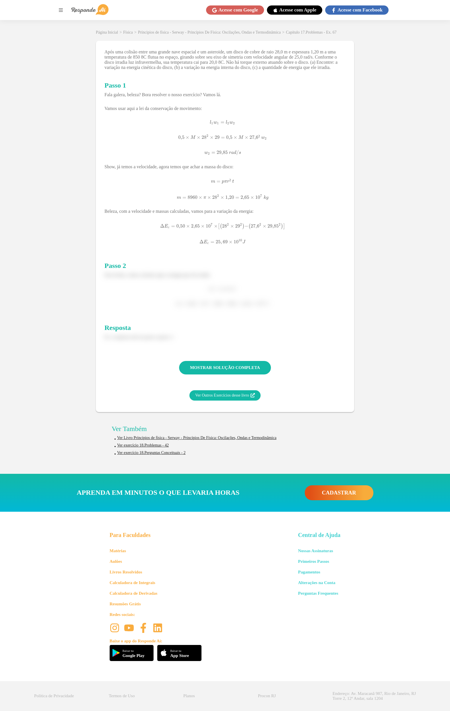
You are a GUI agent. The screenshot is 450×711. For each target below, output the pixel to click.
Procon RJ (267, 695)
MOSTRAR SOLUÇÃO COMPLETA (225, 367)
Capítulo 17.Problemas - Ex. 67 (311, 32)
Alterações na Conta (316, 582)
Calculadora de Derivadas (134, 593)
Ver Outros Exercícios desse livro (225, 395)
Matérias (118, 550)
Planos (189, 695)
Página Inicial (107, 32)
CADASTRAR (339, 493)
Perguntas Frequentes (318, 593)
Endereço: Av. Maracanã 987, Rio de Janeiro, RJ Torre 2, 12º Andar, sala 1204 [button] (374, 696)
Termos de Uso (122, 695)
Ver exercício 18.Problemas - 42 (143, 445)
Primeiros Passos (313, 561)
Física (128, 32)
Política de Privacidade (54, 695)
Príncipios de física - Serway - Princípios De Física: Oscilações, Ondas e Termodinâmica (209, 32)
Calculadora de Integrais (132, 582)
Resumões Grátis (125, 604)
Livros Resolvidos (126, 572)
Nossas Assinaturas (315, 550)
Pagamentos (309, 572)
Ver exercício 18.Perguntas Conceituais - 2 (151, 453)
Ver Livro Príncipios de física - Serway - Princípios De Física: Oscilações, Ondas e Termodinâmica (196, 438)
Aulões (116, 561)
